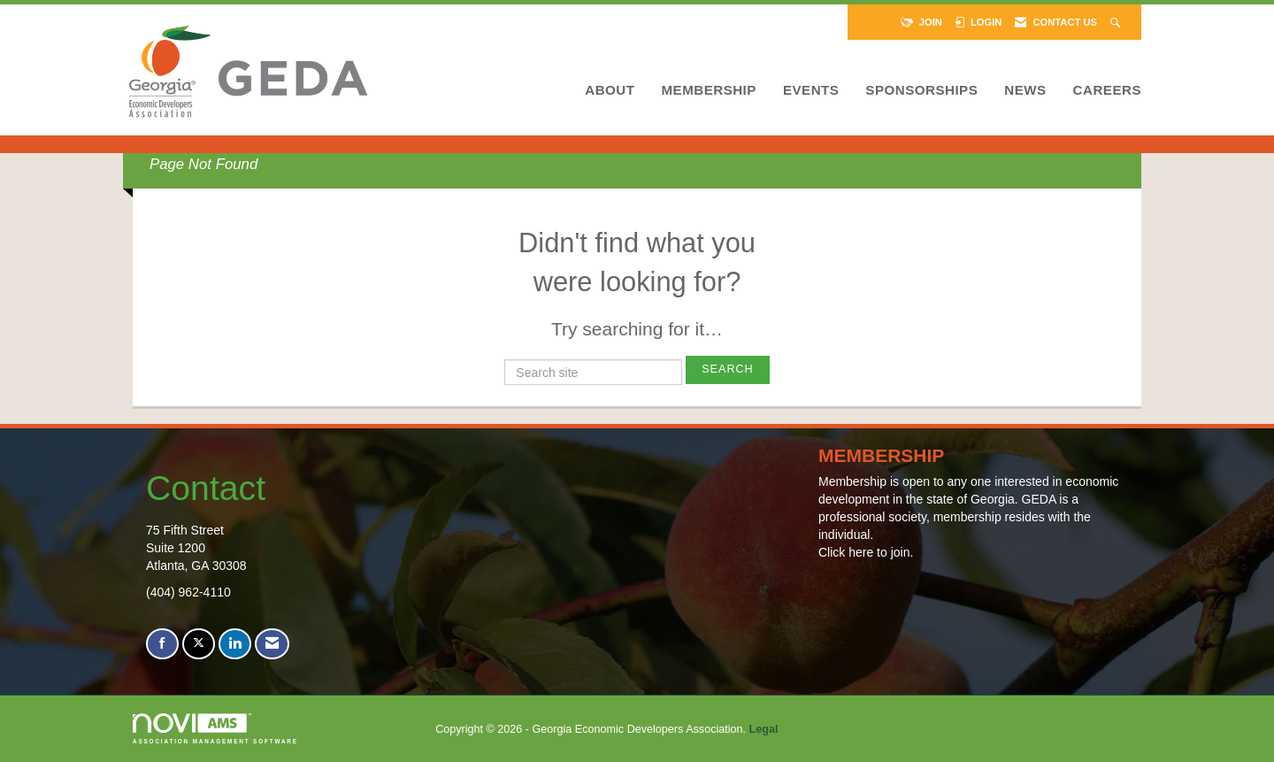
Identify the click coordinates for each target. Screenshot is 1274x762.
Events (811, 89)
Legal (764, 729)
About (609, 89)
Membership (708, 89)
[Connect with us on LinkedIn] (235, 643)
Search (727, 369)
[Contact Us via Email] (272, 643)
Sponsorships (921, 89)
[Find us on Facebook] (162, 643)
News (1025, 89)
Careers (1107, 89)
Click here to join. (865, 552)
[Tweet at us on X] (198, 643)
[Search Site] (1117, 22)
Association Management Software (215, 728)
